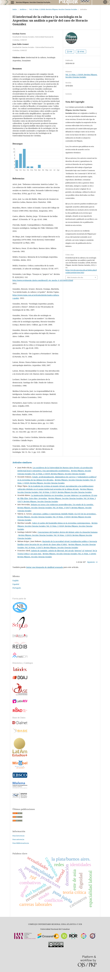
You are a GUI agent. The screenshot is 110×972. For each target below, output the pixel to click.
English (15, 580)
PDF (70, 51)
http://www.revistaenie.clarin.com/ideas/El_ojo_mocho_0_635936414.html (42, 280)
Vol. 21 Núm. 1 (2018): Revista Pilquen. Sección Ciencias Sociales (53, 9)
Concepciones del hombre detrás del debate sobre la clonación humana (68, 532)
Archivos (23, 9)
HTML (81, 51)
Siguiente (91, 562)
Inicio (14, 9)
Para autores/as (18, 839)
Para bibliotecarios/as (20, 843)
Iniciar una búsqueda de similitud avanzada (44, 567)
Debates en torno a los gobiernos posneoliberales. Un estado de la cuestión (62, 504)
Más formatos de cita (75, 277)
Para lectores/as (18, 836)
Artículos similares (22, 462)
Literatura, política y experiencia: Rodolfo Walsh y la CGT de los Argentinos (64, 514)
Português (16, 588)
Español (15, 584)
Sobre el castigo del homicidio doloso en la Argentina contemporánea (61, 523)
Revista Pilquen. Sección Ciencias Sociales (33, 2)
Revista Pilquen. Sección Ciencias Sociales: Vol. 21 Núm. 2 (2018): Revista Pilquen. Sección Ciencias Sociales (57, 526)
